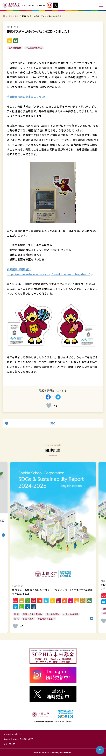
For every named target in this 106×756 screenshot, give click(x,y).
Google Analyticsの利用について (18, 739)
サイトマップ (9, 744)
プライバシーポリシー (13, 734)
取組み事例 (13, 16)
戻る (53, 423)
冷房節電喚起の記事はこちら (24, 96)
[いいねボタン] (48, 405)
